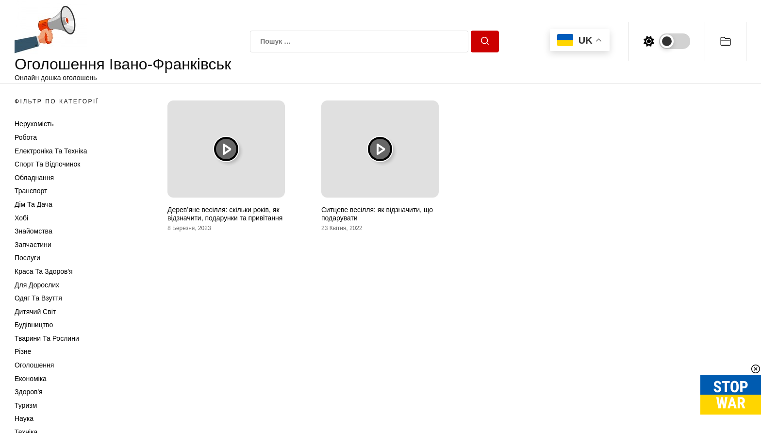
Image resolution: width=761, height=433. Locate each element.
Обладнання (34, 178)
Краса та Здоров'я (44, 271)
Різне (23, 351)
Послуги (27, 258)
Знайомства (33, 231)
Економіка (31, 379)
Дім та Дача (33, 204)
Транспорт (31, 191)
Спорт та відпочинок (47, 164)
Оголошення (34, 365)
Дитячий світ (35, 312)
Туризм (26, 405)
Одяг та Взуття (38, 298)
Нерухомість (34, 124)
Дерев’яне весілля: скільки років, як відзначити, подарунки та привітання (224, 214)
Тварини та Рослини (47, 338)
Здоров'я (29, 392)
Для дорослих (37, 285)
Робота (26, 137)
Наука (24, 418)
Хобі (21, 218)
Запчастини (33, 245)
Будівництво (34, 325)
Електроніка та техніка (51, 151)
